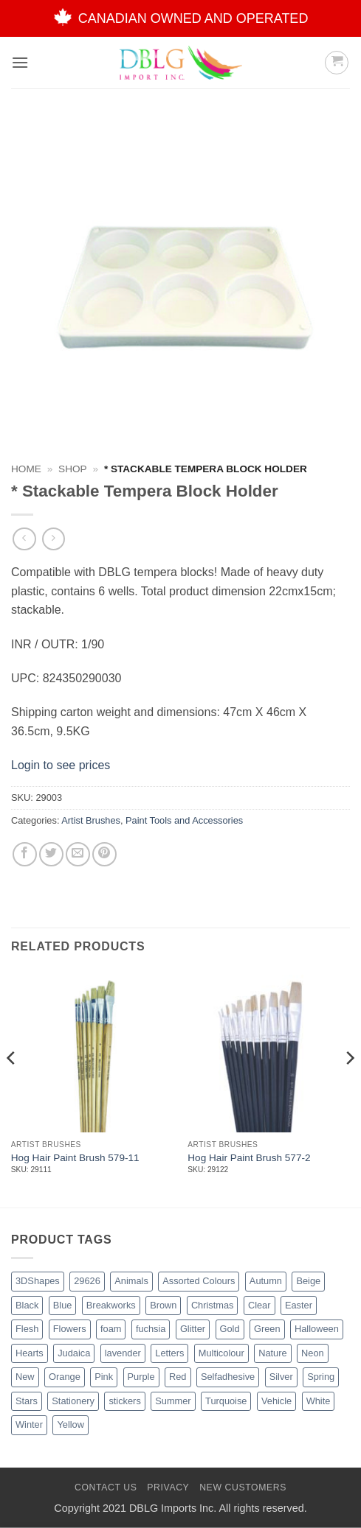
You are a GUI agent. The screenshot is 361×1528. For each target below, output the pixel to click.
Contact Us (106, 1487)
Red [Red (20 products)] (177, 1376)
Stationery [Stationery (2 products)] (73, 1400)
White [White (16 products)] (318, 1400)
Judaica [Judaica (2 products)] (74, 1353)
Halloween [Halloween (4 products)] (317, 1328)
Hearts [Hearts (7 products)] (30, 1353)
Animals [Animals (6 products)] (131, 1280)
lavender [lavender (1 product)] (123, 1353)
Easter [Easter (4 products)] (298, 1305)
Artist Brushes (90, 820)
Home (26, 468)
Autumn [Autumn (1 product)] (266, 1280)
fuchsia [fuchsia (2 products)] (151, 1328)
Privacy (168, 1487)
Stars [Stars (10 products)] (27, 1400)
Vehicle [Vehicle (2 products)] (276, 1400)
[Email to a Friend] (78, 854)
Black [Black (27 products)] (27, 1305)
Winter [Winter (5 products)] (29, 1424)
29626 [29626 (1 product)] (87, 1280)
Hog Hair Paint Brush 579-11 (75, 1157)
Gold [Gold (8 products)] (230, 1328)
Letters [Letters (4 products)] (169, 1353)
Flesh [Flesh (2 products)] (27, 1328)
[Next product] (24, 539)
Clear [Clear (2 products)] (259, 1305)
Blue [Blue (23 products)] (62, 1305)
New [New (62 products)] (25, 1376)
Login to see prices (60, 765)
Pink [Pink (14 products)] (103, 1376)
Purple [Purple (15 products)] (141, 1376)
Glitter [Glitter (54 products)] (192, 1328)
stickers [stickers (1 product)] (124, 1400)
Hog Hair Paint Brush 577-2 (249, 1157)
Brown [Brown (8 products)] (163, 1305)
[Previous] (12, 1087)
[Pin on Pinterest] (104, 854)
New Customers (242, 1487)
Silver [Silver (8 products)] (281, 1376)
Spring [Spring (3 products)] (320, 1376)
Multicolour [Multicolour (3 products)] (221, 1353)
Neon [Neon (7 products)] (312, 1353)
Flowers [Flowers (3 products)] (69, 1328)
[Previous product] (53, 539)
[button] (20, 62)
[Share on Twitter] (51, 854)
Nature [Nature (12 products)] (272, 1353)
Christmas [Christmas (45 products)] (212, 1305)
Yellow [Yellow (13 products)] (70, 1424)
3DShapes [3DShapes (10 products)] (38, 1280)
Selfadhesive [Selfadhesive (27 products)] (228, 1376)
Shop (72, 468)
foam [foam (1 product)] (110, 1328)
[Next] (349, 1087)
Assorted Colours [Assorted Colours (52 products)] (198, 1280)
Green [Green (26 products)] (267, 1328)
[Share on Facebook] (25, 854)
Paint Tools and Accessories (184, 820)
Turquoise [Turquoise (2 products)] (226, 1400)
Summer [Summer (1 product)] (172, 1400)
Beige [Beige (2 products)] (308, 1280)
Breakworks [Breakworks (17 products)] (111, 1305)
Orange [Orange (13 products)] (64, 1376)
